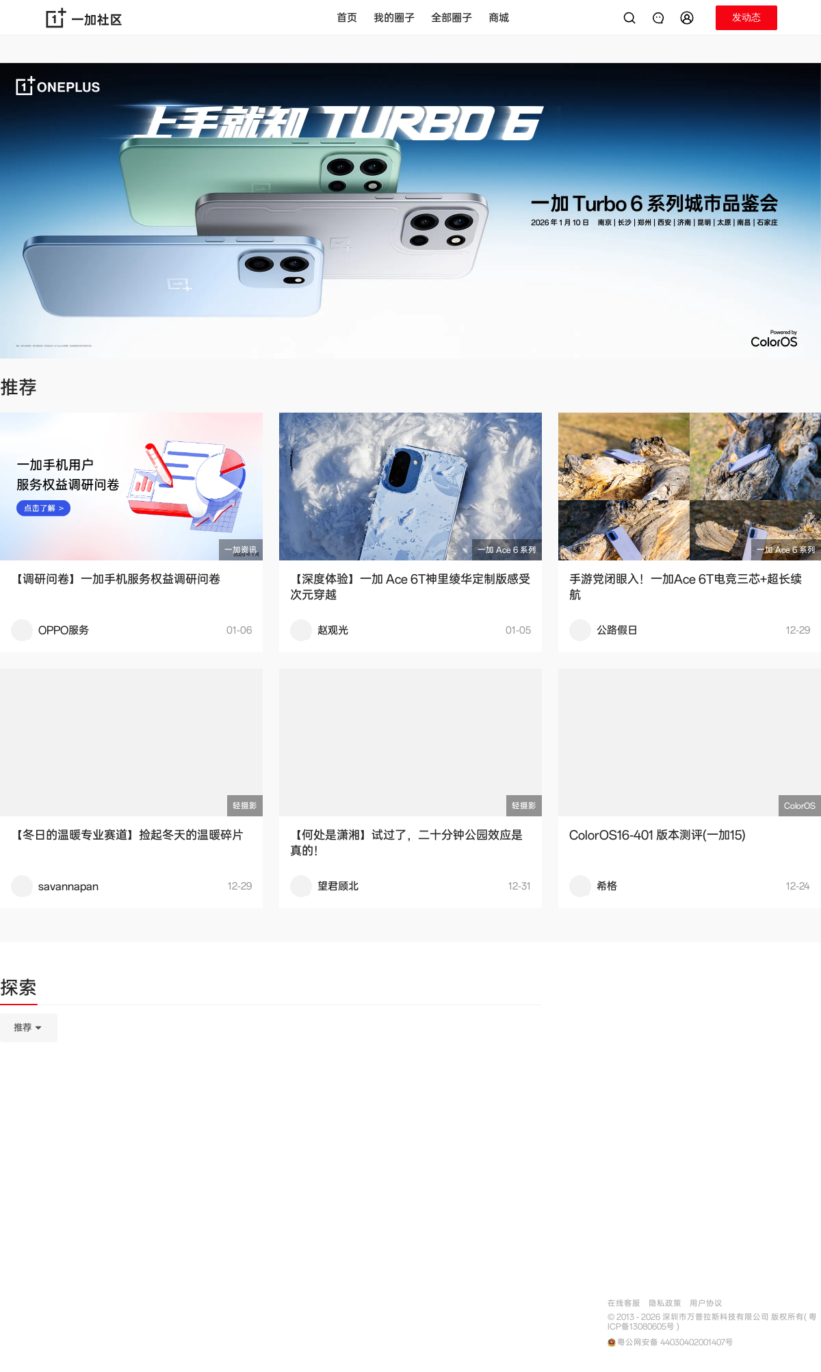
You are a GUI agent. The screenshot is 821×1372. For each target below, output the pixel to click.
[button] (689, 17)
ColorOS (800, 806)
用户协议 (706, 1303)
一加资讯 (240, 550)
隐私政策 (665, 1303)
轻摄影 (245, 806)
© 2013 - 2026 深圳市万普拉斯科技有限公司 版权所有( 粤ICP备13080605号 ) (712, 1322)
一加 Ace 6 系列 (507, 550)
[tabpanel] (271, 1096)
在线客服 (624, 1303)
